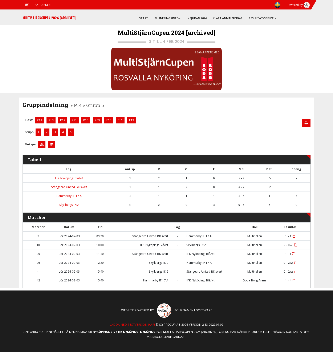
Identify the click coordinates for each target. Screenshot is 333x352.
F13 (131, 120)
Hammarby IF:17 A (69, 196)
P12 (62, 120)
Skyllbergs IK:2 (68, 205)
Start (143, 18)
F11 (120, 120)
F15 (108, 120)
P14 (39, 120)
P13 (51, 120)
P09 (97, 120)
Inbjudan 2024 (197, 18)
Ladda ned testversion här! (132, 325)
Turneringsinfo (167, 18)
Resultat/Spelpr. (262, 18)
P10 (85, 120)
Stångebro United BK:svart (68, 187)
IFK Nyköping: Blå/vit (68, 178)
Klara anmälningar (228, 18)
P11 (74, 120)
